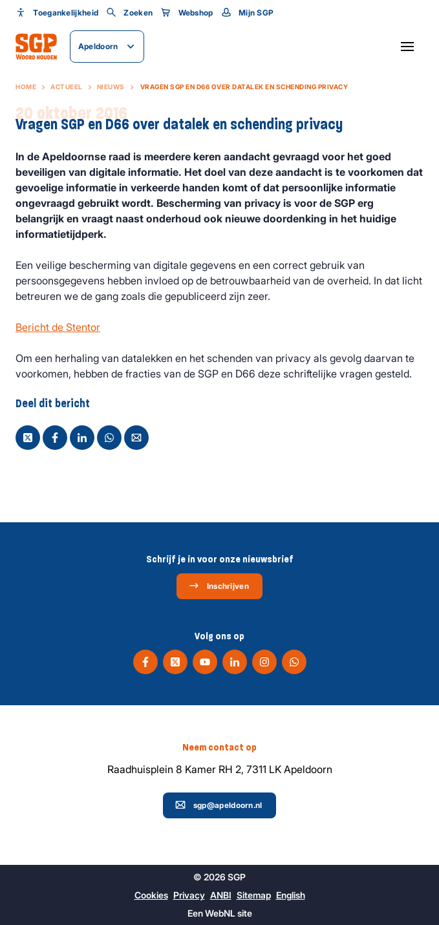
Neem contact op (219, 747)
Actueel (66, 86)
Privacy (189, 894)
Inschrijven (219, 585)
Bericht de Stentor (58, 327)
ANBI (220, 894)
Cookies (151, 894)
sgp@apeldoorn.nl (218, 805)
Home (26, 86)
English (290, 894)
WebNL (220, 913)
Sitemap (254, 894)
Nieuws (111, 86)
